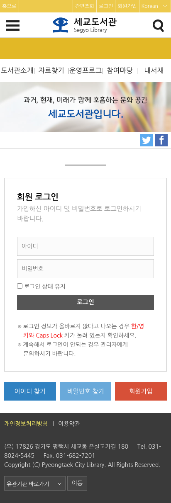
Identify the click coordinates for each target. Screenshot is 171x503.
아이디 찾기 (30, 391)
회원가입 (127, 6)
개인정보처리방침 (26, 424)
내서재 (154, 70)
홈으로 (9, 6)
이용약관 (69, 424)
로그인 (106, 6)
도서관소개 (17, 70)
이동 (77, 483)
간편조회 (84, 6)
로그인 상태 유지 (41, 286)
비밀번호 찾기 (85, 391)
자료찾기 (51, 70)
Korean (150, 6)
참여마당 (120, 70)
